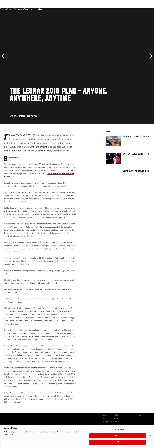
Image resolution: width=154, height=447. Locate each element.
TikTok (116, 418)
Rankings (17, 9)
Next (150, 56)
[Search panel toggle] (146, 9)
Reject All (117, 436)
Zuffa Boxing (129, 9)
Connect (107, 9)
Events (6, 9)
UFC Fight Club (107, 422)
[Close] (150, 435)
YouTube (116, 415)
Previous (4, 56)
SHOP (139, 9)
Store (103, 418)
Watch (117, 9)
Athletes (27, 9)
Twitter (116, 422)
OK (118, 442)
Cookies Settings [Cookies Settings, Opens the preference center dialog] (118, 429)
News (37, 9)
